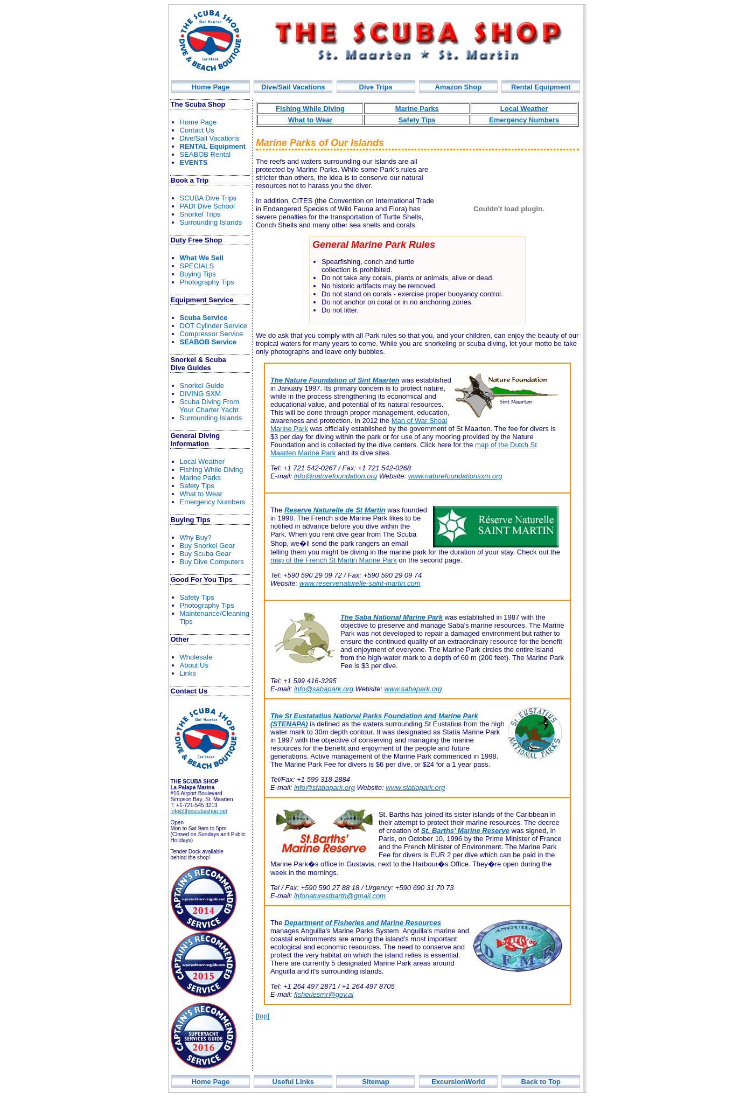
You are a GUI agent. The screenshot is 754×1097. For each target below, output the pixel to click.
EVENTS (194, 162)
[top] (262, 1016)
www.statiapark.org (415, 787)
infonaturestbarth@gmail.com (340, 896)
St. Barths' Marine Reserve (465, 831)
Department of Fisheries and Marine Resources (362, 923)
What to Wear (201, 494)
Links (188, 673)
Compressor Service (211, 334)
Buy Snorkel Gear (207, 545)
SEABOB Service (208, 342)
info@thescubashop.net (199, 811)
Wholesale (196, 657)
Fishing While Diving (310, 109)
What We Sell (202, 258)
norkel (202, 385)
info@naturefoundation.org (335, 476)
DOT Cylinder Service (213, 326)
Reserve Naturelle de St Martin (335, 510)
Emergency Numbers (213, 502)
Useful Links (293, 1082)
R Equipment (213, 146)
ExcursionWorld (458, 1082)
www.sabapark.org (413, 689)
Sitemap (375, 1082)
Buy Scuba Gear (205, 554)
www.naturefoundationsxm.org (455, 476)
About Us (194, 665)
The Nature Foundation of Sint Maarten (335, 380)
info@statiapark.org (324, 787)
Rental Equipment (541, 87)
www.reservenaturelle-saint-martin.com (360, 583)
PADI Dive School (207, 206)
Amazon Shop (458, 87)
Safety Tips (197, 486)
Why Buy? (196, 537)
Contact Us (197, 130)
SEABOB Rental (205, 154)
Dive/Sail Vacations (293, 87)
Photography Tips (207, 282)
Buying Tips (198, 274)
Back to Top (541, 1082)
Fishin (211, 470)
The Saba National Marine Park (391, 617)
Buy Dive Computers (212, 562)
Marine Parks (200, 478)
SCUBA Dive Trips (208, 198)
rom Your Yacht (210, 406)
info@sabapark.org (323, 689)
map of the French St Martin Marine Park (333, 560)
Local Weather (202, 461)
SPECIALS (197, 266)
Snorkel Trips (200, 214)
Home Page (211, 87)
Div (376, 87)
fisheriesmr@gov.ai (324, 994)
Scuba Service (204, 318)
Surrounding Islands (211, 222)
